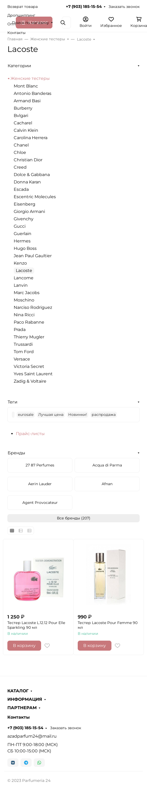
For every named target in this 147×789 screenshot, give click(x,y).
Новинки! (77, 414)
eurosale (25, 414)
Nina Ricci (24, 314)
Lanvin (21, 285)
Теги (12, 402)
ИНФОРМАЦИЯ (24, 699)
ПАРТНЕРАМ (22, 708)
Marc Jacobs (27, 292)
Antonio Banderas (32, 93)
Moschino (24, 300)
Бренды (16, 452)
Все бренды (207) (73, 518)
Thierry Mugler (29, 336)
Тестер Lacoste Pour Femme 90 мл (108, 625)
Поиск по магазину (30, 22)
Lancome (23, 277)
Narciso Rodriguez (33, 307)
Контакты (16, 32)
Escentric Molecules (35, 196)
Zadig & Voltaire (30, 381)
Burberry (23, 108)
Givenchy (23, 218)
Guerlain (22, 233)
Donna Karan (27, 181)
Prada (20, 329)
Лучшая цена (50, 414)
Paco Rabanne (29, 322)
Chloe (20, 152)
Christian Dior (28, 159)
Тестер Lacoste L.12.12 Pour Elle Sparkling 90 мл (36, 625)
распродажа (104, 414)
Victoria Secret (29, 366)
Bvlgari (21, 115)
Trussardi (23, 344)
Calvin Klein (26, 130)
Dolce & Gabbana (32, 174)
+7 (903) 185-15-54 (84, 6)
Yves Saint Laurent (33, 373)
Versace (22, 359)
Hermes (22, 240)
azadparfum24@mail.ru (32, 736)
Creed (20, 167)
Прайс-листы (30, 433)
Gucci (20, 226)
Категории (19, 65)
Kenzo (20, 263)
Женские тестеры (30, 78)
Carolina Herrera (30, 137)
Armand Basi (27, 100)
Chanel (21, 145)
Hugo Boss (25, 248)
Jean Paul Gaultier (33, 255)
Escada (21, 189)
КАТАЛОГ (17, 691)
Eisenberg (24, 204)
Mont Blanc (26, 86)
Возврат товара (22, 6)
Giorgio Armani (29, 211)
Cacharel (23, 122)
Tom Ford (24, 351)
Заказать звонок (124, 6)
